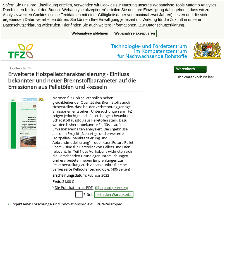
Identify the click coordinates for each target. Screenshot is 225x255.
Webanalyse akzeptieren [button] (134, 33)
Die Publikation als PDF (91, 187)
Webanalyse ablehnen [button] (89, 33)
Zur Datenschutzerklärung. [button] (162, 25)
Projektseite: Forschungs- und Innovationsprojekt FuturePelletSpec (66, 204)
